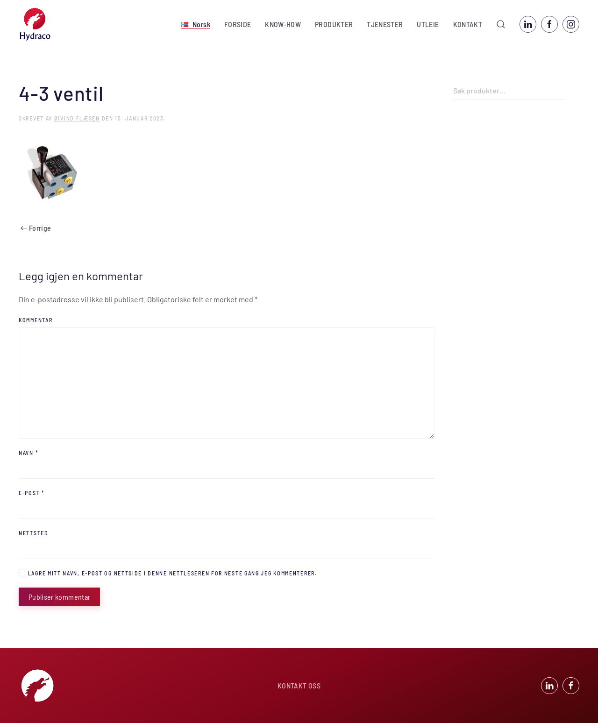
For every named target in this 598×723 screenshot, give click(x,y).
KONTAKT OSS (299, 686)
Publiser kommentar (59, 596)
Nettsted (34, 533)
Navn (28, 452)
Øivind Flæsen (77, 118)
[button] (195, 24)
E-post (32, 492)
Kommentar (35, 320)
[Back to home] (35, 24)
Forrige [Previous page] (36, 227)
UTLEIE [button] (428, 24)
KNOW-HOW (283, 24)
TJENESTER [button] (385, 24)
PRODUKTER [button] (334, 24)
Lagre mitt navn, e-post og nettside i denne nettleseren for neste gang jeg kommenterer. (168, 572)
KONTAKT (467, 24)
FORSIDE (237, 24)
